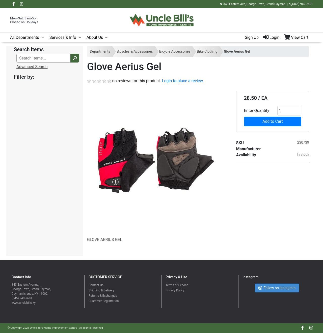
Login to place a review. (183, 80)
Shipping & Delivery (101, 290)
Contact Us (96, 285)
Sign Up (252, 37)
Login (271, 37)
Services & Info (62, 37)
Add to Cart (272, 121)
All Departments (24, 37)
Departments (100, 51)
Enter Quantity (256, 110)
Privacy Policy (175, 290)
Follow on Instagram (277, 288)
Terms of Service (177, 285)
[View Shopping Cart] (298, 37)
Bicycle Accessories (175, 51)
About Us (95, 37)
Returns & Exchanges (103, 295)
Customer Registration (104, 301)
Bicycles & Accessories (135, 51)
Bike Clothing (207, 51)
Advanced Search (32, 66)
